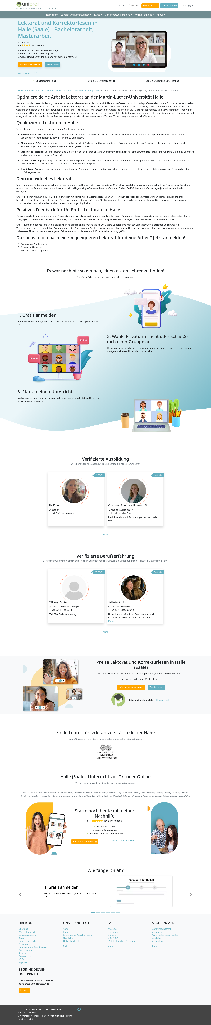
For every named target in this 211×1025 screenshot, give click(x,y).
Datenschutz (25, 956)
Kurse (21, 937)
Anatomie (113, 928)
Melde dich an (150, 5)
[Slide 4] (108, 912)
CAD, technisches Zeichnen (121, 941)
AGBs (21, 959)
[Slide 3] (103, 912)
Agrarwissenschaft (161, 928)
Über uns (23, 928)
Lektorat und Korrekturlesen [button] (75, 14)
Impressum (24, 962)
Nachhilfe (68, 937)
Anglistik (156, 937)
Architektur (158, 941)
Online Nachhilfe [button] (143, 14)
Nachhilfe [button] (51, 14)
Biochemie (113, 932)
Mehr (119, 5)
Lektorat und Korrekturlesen (77, 934)
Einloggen (187, 5)
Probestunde (25, 944)
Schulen (23, 953)
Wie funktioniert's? (27, 73)
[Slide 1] (93, 912)
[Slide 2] (98, 912)
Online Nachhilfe (71, 941)
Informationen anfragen (131, 687)
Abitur (66, 928)
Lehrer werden (169, 5)
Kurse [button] (97, 14)
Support (133, 5)
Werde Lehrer (53, 64)
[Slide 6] (118, 912)
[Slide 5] (113, 912)
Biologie (112, 934)
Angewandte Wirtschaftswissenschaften (165, 933)
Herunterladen (163, 700)
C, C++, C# (113, 937)
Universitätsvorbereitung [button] (117, 14)
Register (24, 990)
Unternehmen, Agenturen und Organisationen (34, 949)
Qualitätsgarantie (27, 934)
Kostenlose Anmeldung (30, 64)
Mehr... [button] (111, 620)
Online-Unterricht (27, 941)
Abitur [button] (160, 14)
